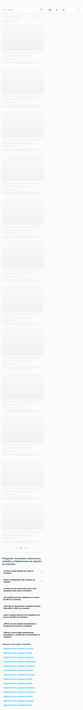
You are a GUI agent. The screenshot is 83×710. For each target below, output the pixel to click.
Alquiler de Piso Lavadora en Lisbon (18, 649)
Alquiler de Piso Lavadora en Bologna (19, 688)
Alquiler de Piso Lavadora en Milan (17, 679)
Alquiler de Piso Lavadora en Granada (19, 675)
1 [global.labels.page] (21, 548)
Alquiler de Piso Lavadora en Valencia (19, 666)
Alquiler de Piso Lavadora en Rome (18, 683)
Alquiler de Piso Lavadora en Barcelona (19, 662)
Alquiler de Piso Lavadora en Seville (18, 670)
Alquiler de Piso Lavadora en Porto (17, 653)
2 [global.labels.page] (24, 548)
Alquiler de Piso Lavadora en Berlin (18, 696)
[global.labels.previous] (17, 547)
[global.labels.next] (28, 547)
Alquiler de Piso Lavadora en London (18, 701)
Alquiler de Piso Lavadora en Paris (17, 705)
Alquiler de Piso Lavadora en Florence (19, 692)
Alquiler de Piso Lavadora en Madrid (18, 657)
